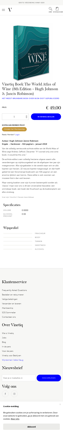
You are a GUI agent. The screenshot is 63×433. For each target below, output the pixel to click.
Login (17, 135)
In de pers (6, 346)
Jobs (4, 338)
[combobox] (31, 11)
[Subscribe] (49, 378)
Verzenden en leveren (11, 303)
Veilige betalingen (10, 299)
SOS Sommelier (9, 312)
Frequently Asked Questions (14, 290)
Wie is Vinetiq (8, 333)
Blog (4, 342)
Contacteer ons (9, 317)
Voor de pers (7, 351)
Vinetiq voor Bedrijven (11, 355)
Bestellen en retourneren (13, 295)
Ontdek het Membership (14, 129)
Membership (7, 308)
